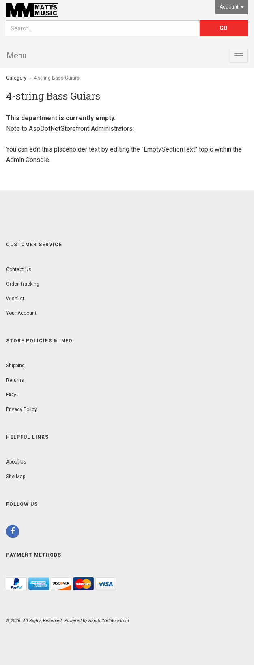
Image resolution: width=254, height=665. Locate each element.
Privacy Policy (21, 409)
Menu (16, 56)
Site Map (15, 476)
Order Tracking (22, 284)
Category (16, 78)
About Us (16, 462)
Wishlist (15, 298)
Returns (15, 380)
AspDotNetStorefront (59, 128)
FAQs (12, 395)
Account (232, 7)
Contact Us (18, 269)
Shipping (15, 365)
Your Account (21, 313)
